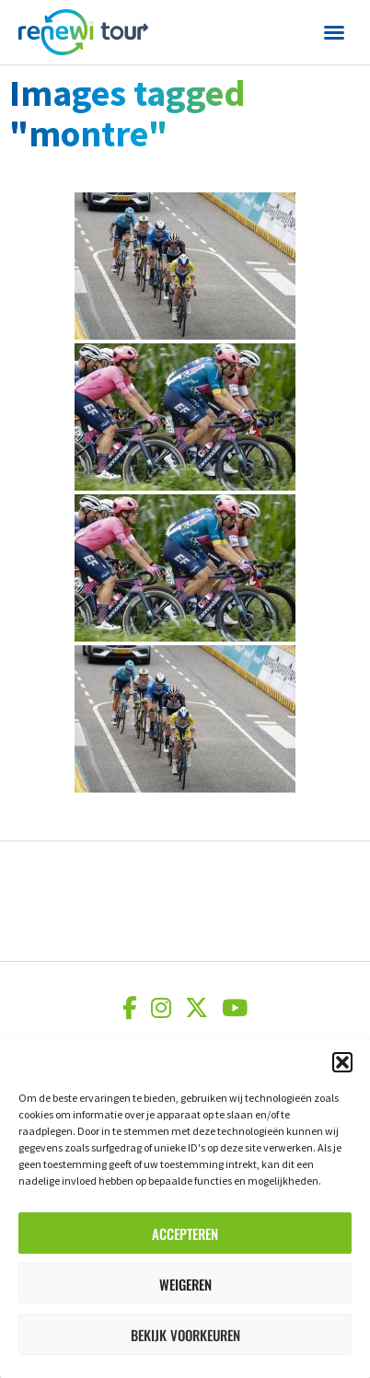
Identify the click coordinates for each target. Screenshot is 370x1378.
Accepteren (185, 1233)
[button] (342, 1062)
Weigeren (185, 1284)
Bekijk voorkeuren (185, 1335)
